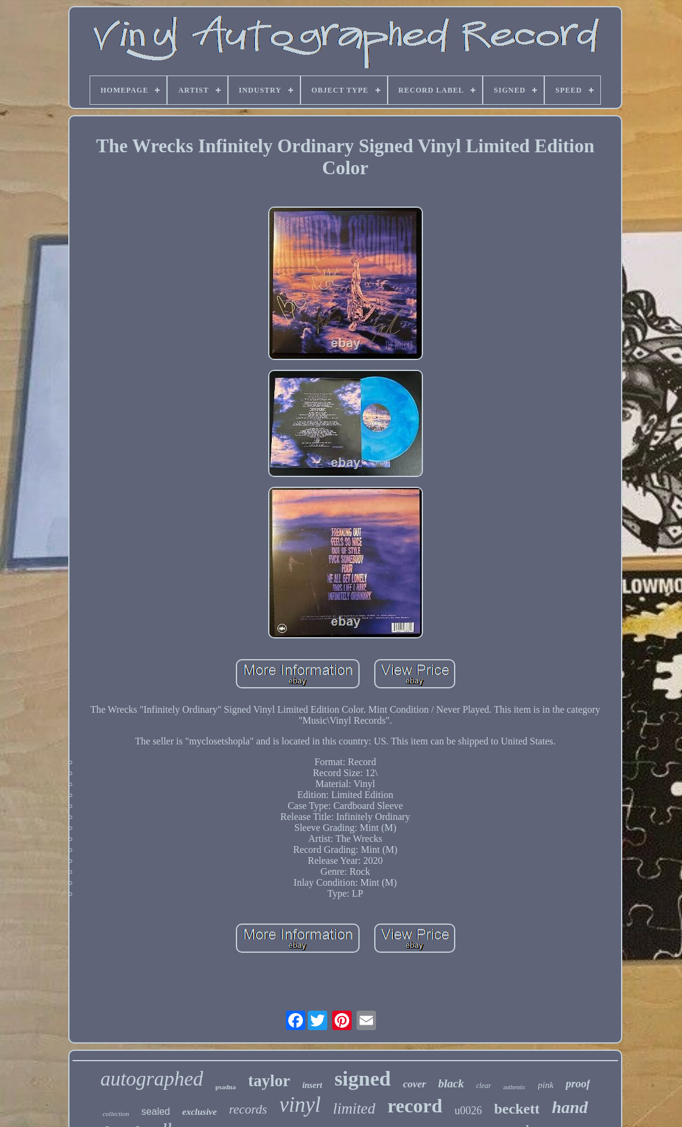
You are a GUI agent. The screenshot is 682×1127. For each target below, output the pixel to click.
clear (483, 1085)
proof (578, 1084)
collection (115, 1113)
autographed (152, 1079)
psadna (225, 1086)
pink (546, 1085)
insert (312, 1085)
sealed (155, 1111)
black (451, 1083)
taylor (269, 1081)
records (248, 1109)
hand (570, 1107)
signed (363, 1078)
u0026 (468, 1110)
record (415, 1106)
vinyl (300, 1105)
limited (354, 1108)
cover (414, 1084)
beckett (517, 1109)
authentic (514, 1087)
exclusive (199, 1112)
